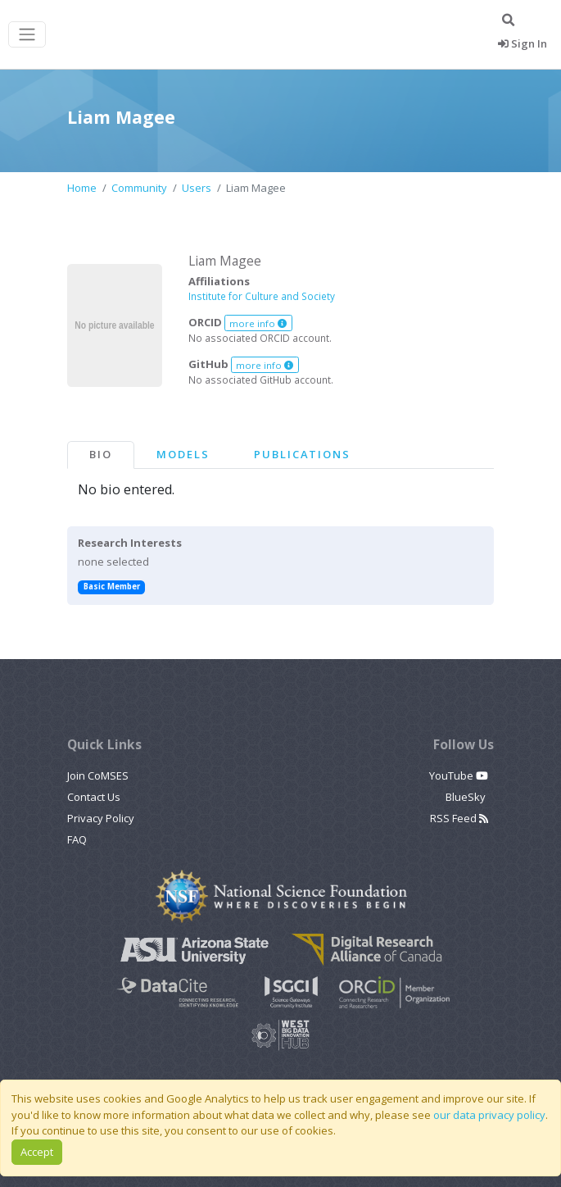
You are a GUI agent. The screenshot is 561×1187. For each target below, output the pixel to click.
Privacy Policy (100, 818)
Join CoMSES (98, 775)
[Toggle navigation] (27, 34)
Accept (36, 1151)
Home (82, 187)
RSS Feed (459, 818)
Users (196, 187)
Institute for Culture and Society (261, 295)
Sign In (522, 43)
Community (139, 187)
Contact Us (93, 796)
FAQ (77, 839)
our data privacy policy (489, 1114)
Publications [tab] (302, 454)
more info (258, 323)
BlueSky (467, 796)
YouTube (458, 775)
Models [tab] (183, 454)
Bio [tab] (100, 454)
